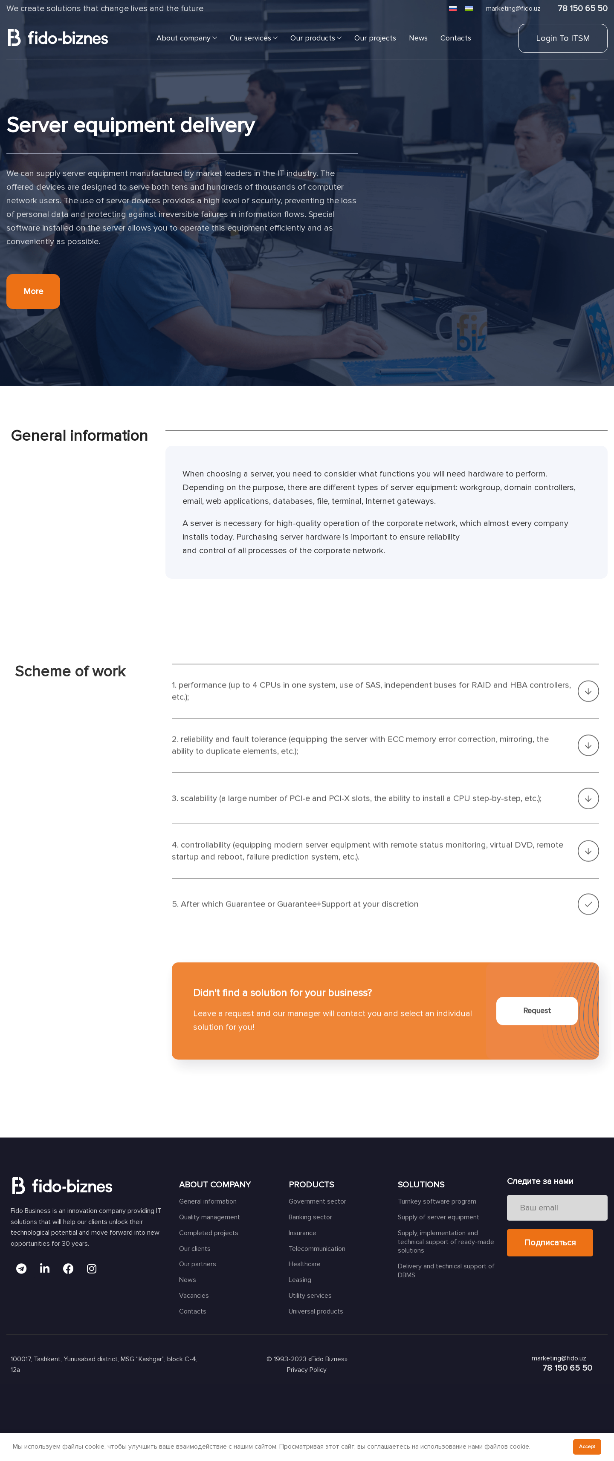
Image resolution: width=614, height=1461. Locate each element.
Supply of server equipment (438, 1217)
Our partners (197, 1264)
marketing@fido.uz (513, 8)
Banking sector (310, 1217)
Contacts (192, 1311)
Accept (587, 1447)
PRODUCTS (311, 1185)
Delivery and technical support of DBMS (446, 1270)
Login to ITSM (563, 38)
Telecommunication (317, 1248)
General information (208, 1201)
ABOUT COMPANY (215, 1185)
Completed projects (208, 1233)
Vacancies (194, 1295)
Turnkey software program (437, 1201)
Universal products (316, 1311)
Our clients (195, 1248)
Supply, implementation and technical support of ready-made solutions (446, 1242)
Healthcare (305, 1264)
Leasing (300, 1280)
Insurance (302, 1233)
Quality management (209, 1217)
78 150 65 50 (583, 8)
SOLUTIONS (421, 1185)
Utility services (310, 1295)
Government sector (317, 1201)
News (187, 1280)
